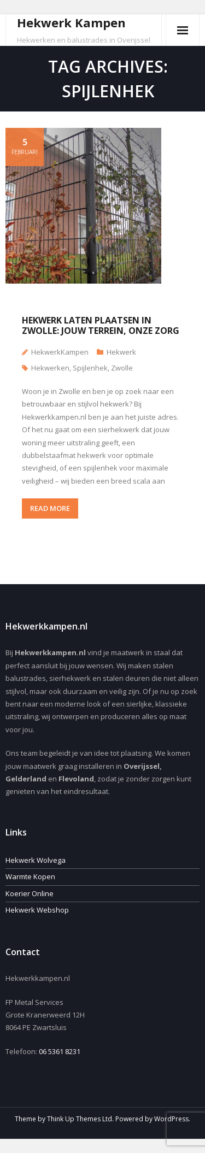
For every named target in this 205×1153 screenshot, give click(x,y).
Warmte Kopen (30, 876)
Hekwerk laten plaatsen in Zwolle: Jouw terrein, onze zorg (100, 325)
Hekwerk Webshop (37, 910)
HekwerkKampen (60, 352)
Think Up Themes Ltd (79, 1118)
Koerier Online (29, 893)
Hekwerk (121, 352)
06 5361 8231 (59, 1051)
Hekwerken (50, 368)
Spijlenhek (90, 368)
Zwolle (122, 368)
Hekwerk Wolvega (35, 860)
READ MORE (50, 508)
